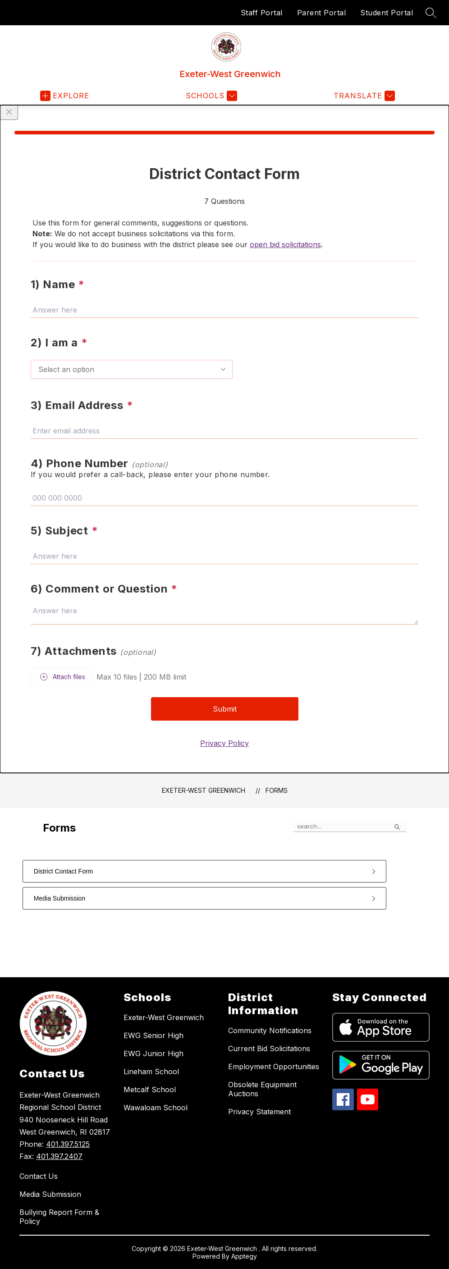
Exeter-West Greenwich (203, 790)
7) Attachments (93, 650)
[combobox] (132, 369)
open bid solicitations (285, 244)
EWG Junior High (153, 1053)
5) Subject (64, 530)
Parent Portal (321, 12)
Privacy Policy (224, 743)
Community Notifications (270, 1030)
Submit (225, 708)
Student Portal (386, 12)
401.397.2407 (59, 1156)
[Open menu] (64, 95)
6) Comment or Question (104, 588)
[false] (349, 826)
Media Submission (50, 1194)
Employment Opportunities (273, 1066)
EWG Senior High (153, 1035)
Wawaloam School (156, 1107)
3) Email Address (82, 405)
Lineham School (151, 1071)
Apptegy (244, 1256)
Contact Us (38, 1176)
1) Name (58, 284)
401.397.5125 (68, 1144)
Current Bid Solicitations (269, 1048)
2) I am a (59, 342)
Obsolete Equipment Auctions (262, 1089)
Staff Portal (262, 12)
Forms (277, 790)
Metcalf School (150, 1089)
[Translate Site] (363, 95)
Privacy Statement (259, 1111)
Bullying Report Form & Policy (59, 1217)
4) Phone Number (99, 463)
